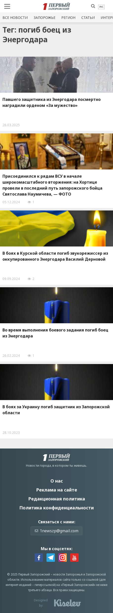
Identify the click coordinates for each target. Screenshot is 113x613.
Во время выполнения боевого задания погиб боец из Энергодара (55, 333)
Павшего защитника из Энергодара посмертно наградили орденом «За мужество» (51, 102)
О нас (56, 481)
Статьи (88, 17)
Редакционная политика (56, 499)
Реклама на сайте (56, 490)
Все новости (15, 17)
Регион (68, 17)
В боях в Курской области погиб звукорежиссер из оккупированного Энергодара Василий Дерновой (55, 256)
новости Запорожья (68, 574)
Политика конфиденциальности (56, 508)
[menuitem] (101, 6)
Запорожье (44, 17)
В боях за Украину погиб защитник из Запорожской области (56, 409)
